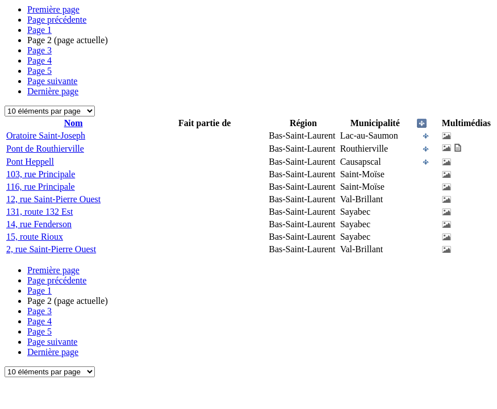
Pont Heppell (30, 161)
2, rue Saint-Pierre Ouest (51, 249)
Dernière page (52, 91)
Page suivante (52, 81)
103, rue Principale (40, 174)
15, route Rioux (34, 236)
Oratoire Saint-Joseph (45, 135)
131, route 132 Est (39, 211)
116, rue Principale (40, 186)
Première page (53, 9)
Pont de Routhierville (45, 148)
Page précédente (56, 19)
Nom (73, 123)
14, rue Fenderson (39, 224)
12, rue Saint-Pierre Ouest (53, 199)
